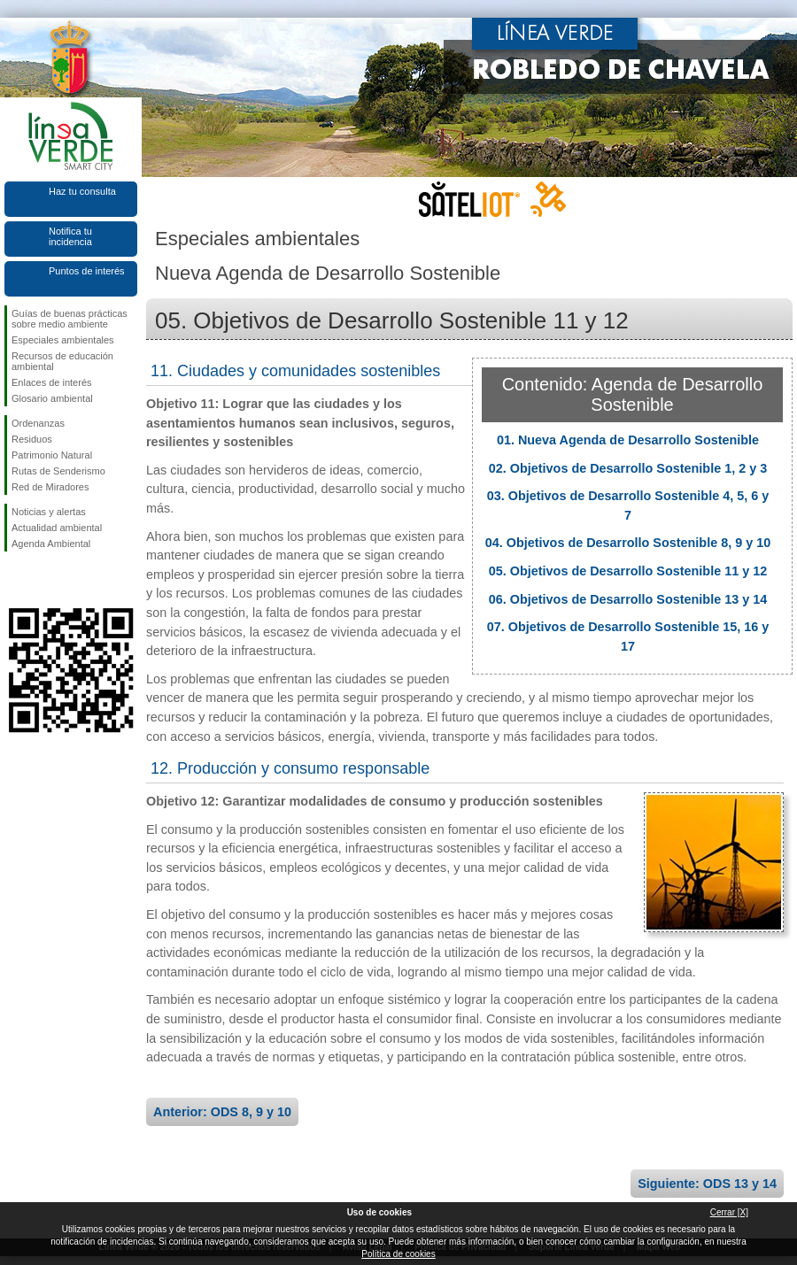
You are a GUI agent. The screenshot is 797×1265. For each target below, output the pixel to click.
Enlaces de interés (52, 382)
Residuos (32, 439)
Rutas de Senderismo (58, 471)
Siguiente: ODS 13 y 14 (707, 1183)
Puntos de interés (87, 271)
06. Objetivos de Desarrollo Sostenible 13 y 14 (628, 599)
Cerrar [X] (729, 1212)
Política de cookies (398, 1254)
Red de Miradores (50, 487)
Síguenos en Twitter (44, 579)
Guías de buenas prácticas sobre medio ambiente (70, 318)
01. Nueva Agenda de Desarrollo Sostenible (628, 440)
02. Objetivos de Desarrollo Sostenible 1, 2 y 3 (628, 468)
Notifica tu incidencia (70, 236)
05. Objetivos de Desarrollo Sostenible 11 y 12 (628, 571)
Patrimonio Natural (52, 455)
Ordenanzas (38, 423)
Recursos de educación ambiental (62, 361)
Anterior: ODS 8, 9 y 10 (222, 1112)
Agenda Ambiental (51, 543)
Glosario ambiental (52, 398)
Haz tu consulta (82, 191)
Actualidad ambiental (57, 527)
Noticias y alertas (49, 511)
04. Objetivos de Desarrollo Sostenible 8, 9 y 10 (627, 543)
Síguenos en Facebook (15, 579)
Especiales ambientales (63, 340)
